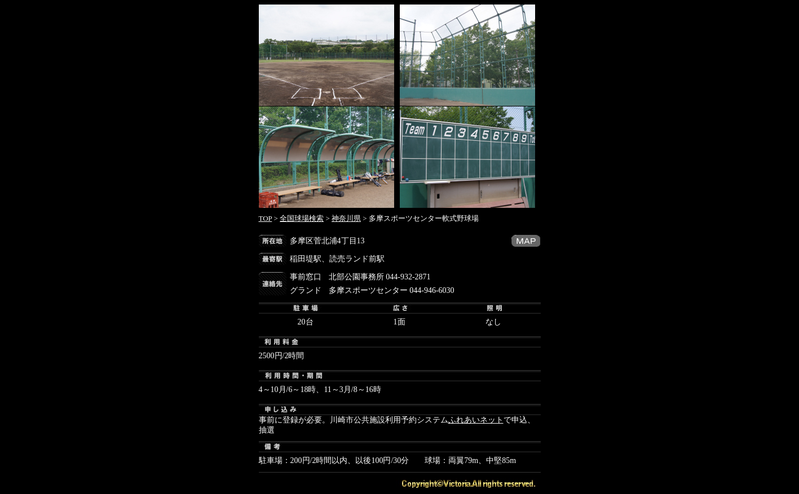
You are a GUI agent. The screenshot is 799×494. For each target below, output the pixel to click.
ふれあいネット (476, 420)
